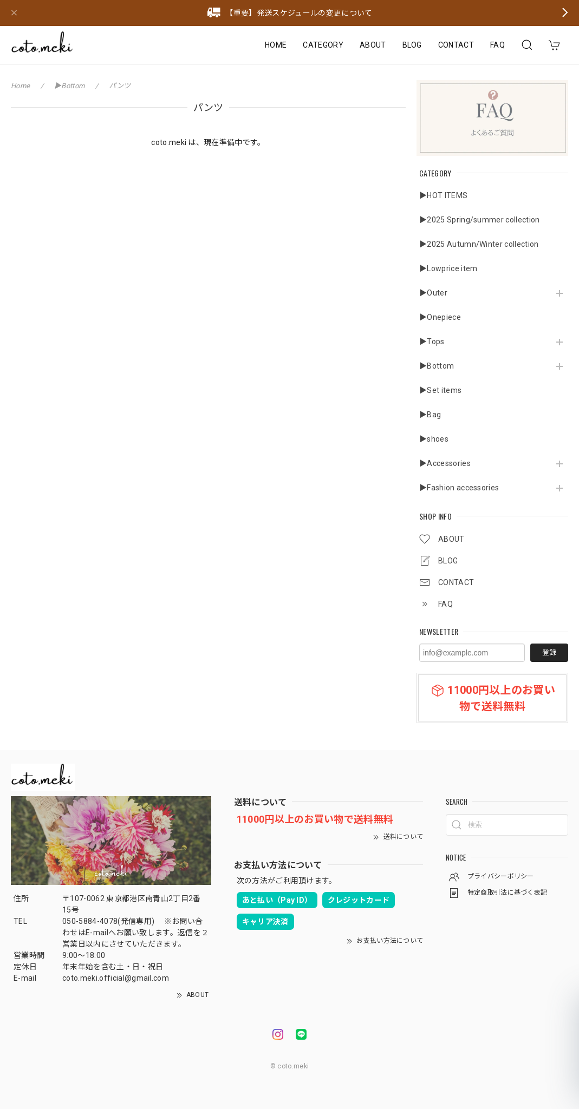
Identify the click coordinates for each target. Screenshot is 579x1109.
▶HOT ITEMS (443, 195)
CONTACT (456, 45)
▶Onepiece (440, 317)
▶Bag (430, 414)
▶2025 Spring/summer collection (479, 219)
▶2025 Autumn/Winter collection (479, 244)
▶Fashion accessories (459, 487)
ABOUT (373, 45)
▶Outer (433, 292)
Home (20, 86)
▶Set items (440, 390)
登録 (549, 652)
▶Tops (432, 341)
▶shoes (433, 439)
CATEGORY (323, 45)
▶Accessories (445, 463)
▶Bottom (436, 366)
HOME (276, 45)
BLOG (412, 45)
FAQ (497, 45)
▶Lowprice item (448, 268)
